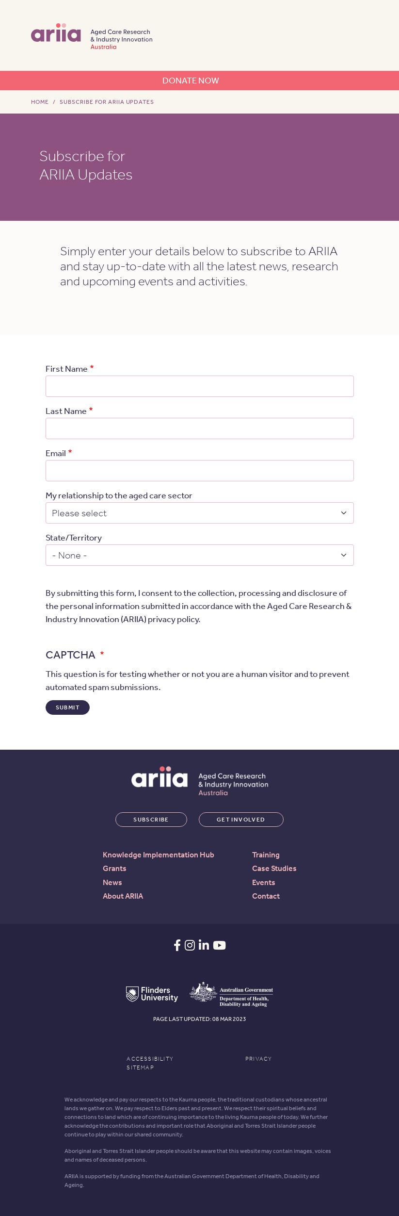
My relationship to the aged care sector (119, 495)
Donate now (190, 80)
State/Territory (74, 537)
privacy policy (173, 619)
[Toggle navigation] (356, 35)
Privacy (258, 1058)
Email (56, 453)
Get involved (241, 819)
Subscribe (151, 819)
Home (40, 102)
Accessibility (150, 1058)
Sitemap (140, 1067)
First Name (67, 368)
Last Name (66, 411)
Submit (68, 707)
